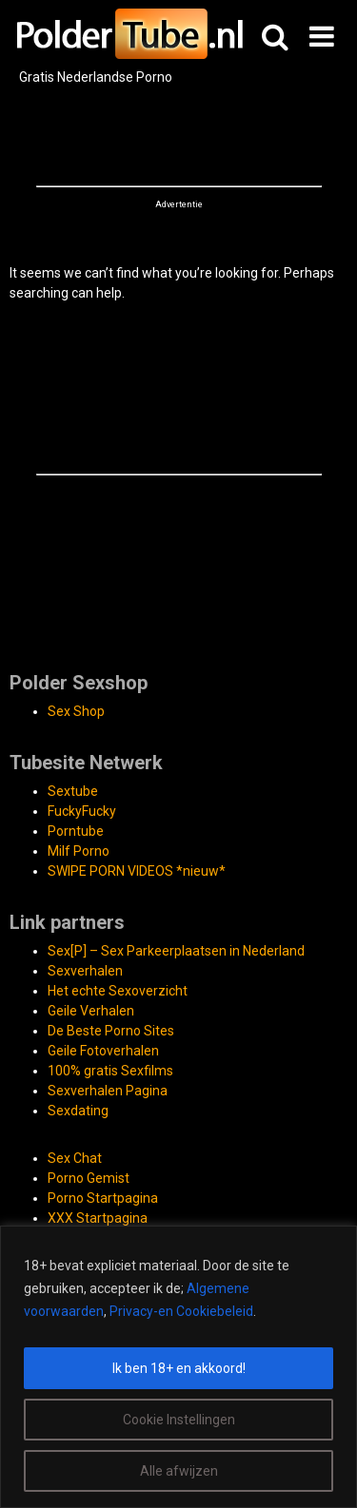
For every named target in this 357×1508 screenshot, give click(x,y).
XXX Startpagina (98, 1218)
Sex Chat (75, 1158)
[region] (178, 1367)
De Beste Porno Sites (111, 1030)
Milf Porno (78, 851)
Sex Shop (76, 711)
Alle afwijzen (179, 1471)
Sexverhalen (85, 970)
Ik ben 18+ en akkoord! (179, 1368)
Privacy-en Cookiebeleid (181, 1311)
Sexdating (78, 1110)
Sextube (73, 791)
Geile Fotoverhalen (103, 1050)
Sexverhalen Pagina (108, 1090)
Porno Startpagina (103, 1198)
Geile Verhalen (91, 1010)
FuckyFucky (82, 811)
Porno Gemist (88, 1178)
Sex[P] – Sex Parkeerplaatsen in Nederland (176, 950)
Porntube (76, 831)
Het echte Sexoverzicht (118, 990)
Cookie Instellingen (179, 1419)
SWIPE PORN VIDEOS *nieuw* (137, 871)
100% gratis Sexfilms (110, 1070)
